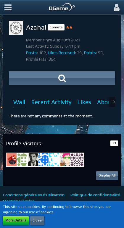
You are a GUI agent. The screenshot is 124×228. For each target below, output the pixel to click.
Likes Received (61, 52)
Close (37, 220)
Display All (107, 175)
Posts (31, 52)
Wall (19, 101)
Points (90, 52)
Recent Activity (51, 101)
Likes (84, 101)
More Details (15, 220)
